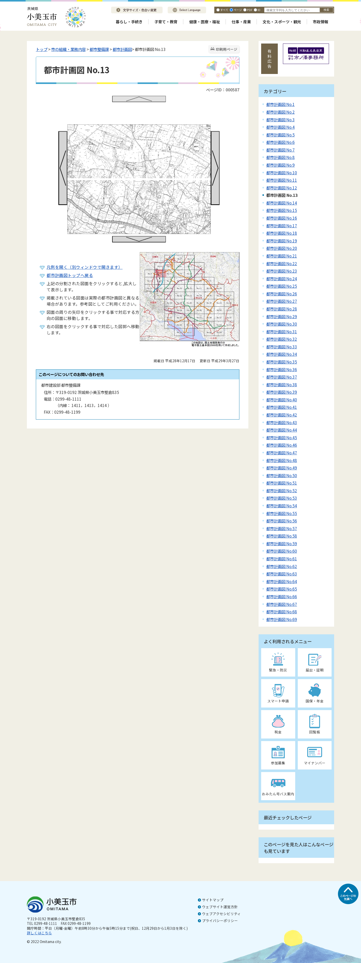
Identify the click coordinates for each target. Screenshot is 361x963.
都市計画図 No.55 (281, 513)
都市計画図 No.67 (281, 604)
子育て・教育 (165, 21)
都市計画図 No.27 (281, 301)
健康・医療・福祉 (204, 21)
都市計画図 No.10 (281, 172)
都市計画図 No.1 (280, 104)
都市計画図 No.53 (281, 498)
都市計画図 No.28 (281, 309)
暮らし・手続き (129, 21)
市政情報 (320, 21)
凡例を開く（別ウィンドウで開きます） (85, 267)
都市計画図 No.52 (281, 490)
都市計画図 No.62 (281, 566)
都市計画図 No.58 (281, 536)
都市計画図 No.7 (280, 150)
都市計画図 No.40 (281, 399)
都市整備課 (99, 49)
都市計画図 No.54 (281, 505)
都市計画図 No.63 (281, 573)
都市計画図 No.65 (281, 589)
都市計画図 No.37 (281, 377)
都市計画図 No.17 (281, 225)
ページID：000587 (222, 89)
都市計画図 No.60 (281, 551)
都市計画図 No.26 (281, 293)
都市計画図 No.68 (281, 611)
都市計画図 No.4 (280, 127)
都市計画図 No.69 (281, 619)
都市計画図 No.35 (281, 362)
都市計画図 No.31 (281, 331)
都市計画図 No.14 (281, 203)
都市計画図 (122, 49)
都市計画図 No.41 (281, 407)
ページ (237, 10)
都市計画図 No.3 (280, 119)
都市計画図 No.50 (281, 475)
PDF (249, 10)
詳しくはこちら (39, 932)
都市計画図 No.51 (281, 483)
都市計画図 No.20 (281, 248)
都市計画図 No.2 (280, 112)
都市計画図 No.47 (281, 452)
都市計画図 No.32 (281, 339)
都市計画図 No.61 (281, 558)
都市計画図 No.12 (281, 187)
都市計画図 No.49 (281, 467)
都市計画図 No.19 (281, 240)
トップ (41, 49)
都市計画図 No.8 (280, 157)
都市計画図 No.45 (281, 437)
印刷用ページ (226, 49)
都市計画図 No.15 (281, 210)
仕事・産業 (241, 21)
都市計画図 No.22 (281, 263)
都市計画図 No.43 (281, 422)
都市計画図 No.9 (280, 165)
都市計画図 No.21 (281, 256)
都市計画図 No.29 (281, 316)
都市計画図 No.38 (281, 384)
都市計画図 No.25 (281, 286)
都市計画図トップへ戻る (70, 275)
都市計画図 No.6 (280, 142)
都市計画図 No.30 (281, 324)
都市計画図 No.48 (281, 460)
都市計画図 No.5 (280, 134)
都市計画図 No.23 (281, 271)
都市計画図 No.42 (281, 415)
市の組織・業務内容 (68, 49)
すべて (224, 10)
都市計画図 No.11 (281, 180)
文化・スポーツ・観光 (282, 21)
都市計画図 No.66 (281, 596)
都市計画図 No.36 (281, 369)
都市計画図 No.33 (281, 346)
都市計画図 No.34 (281, 354)
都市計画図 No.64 (281, 581)
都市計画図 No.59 (281, 543)
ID (259, 10)
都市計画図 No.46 (281, 445)
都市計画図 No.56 (281, 520)
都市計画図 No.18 (281, 233)
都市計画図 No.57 (281, 528)
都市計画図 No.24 (281, 278)
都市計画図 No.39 (281, 392)
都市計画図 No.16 (281, 218)
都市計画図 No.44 (281, 430)
